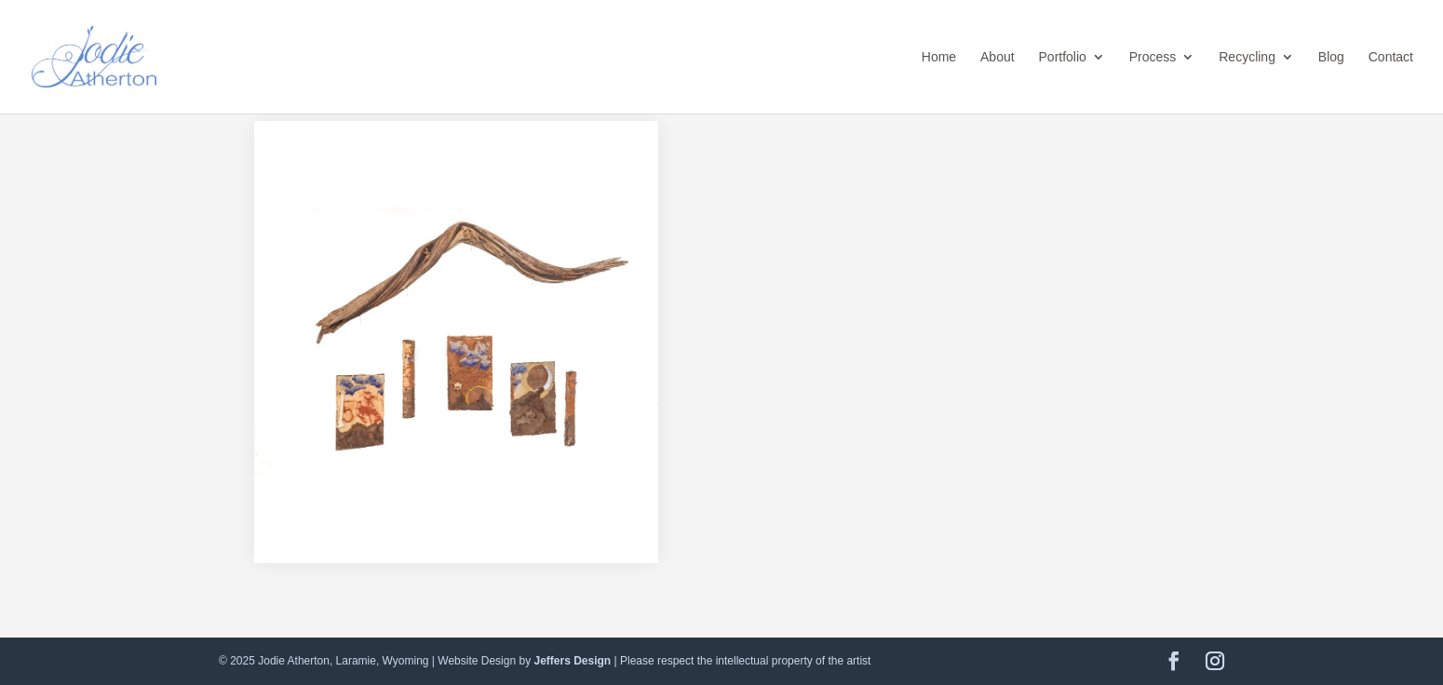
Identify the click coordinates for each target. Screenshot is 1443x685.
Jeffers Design (572, 660)
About (997, 57)
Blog (1331, 57)
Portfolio (1062, 57)
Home (939, 57)
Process (1153, 57)
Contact (1391, 57)
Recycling (1247, 57)
